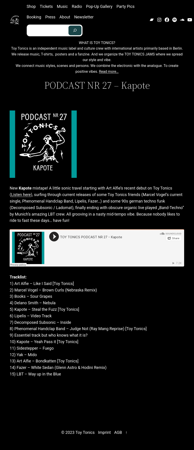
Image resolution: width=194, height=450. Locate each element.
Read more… (109, 71)
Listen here (21, 194)
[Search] (74, 30)
